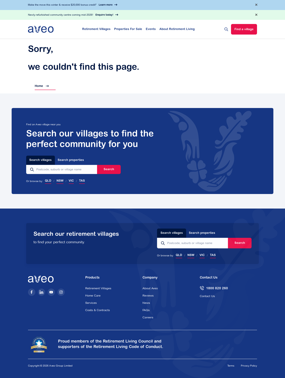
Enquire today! (104, 15)
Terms (230, 365)
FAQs (146, 310)
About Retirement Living (177, 29)
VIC (71, 180)
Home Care (93, 295)
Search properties (71, 160)
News (146, 303)
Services (91, 303)
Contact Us (207, 296)
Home (38, 86)
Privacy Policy (249, 365)
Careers (147, 317)
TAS (82, 180)
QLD (48, 180)
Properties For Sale (128, 29)
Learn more (106, 5)
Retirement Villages (96, 29)
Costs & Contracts (97, 310)
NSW (60, 180)
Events (151, 29)
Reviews (148, 295)
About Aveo (150, 288)
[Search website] (226, 29)
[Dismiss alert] (256, 4)
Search (109, 169)
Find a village (244, 29)
